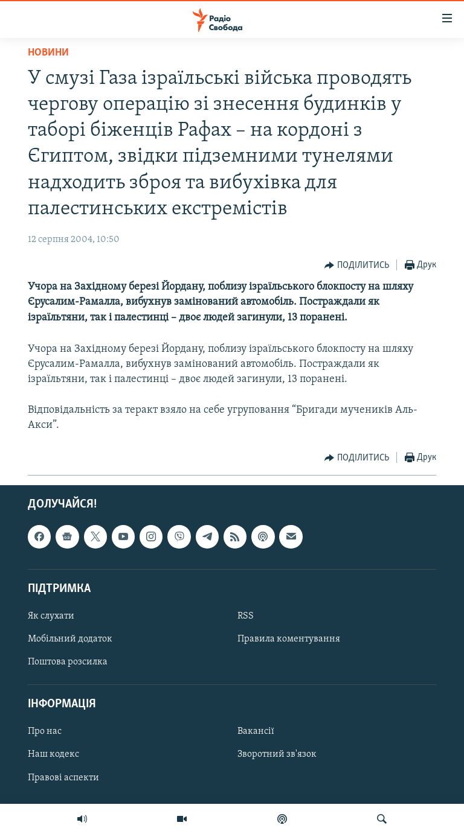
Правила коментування (288, 639)
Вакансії (255, 731)
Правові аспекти (63, 778)
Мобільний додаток (70, 639)
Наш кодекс (53, 755)
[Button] (356, 265)
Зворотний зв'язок (277, 755)
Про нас (45, 731)
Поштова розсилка (68, 662)
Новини (48, 53)
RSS (245, 616)
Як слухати (51, 616)
